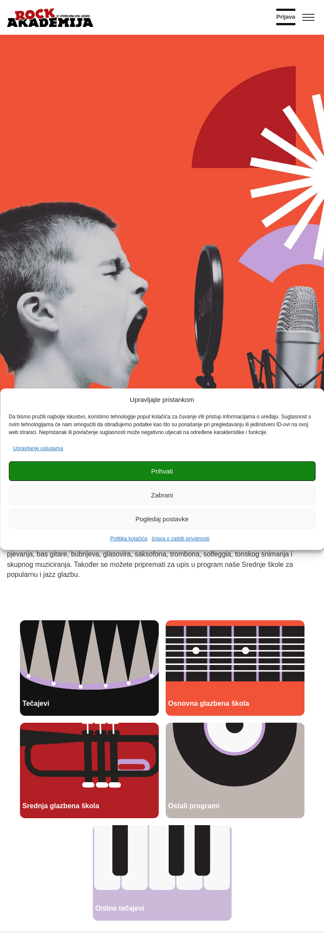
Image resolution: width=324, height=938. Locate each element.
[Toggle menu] (308, 17)
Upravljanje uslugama (38, 448)
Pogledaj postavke (162, 519)
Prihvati (162, 471)
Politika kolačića (128, 539)
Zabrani (162, 495)
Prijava (285, 17)
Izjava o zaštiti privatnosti (180, 539)
